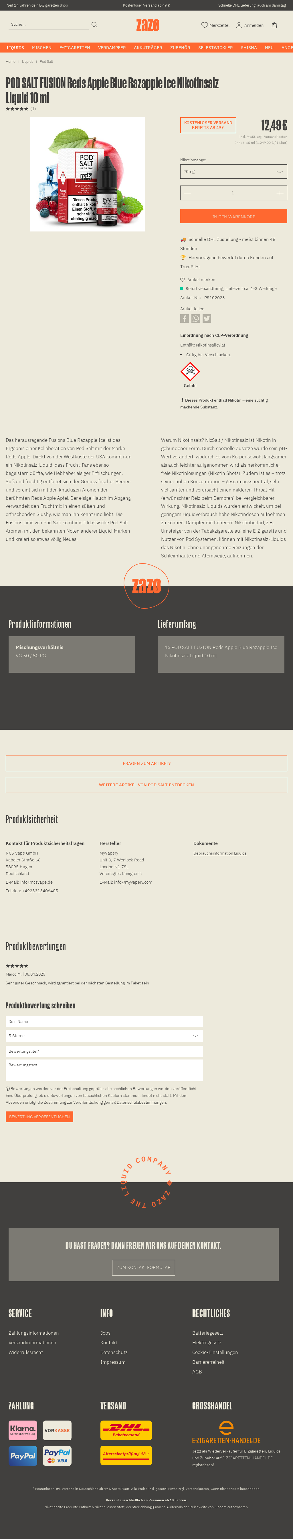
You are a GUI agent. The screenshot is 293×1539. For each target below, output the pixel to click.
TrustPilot (190, 266)
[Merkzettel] (215, 24)
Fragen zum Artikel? (147, 763)
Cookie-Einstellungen (215, 1352)
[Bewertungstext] (104, 1070)
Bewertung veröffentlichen (39, 1116)
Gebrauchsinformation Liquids (220, 853)
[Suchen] (94, 25)
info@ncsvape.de (36, 882)
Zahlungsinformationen (34, 1333)
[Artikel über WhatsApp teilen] (195, 318)
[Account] (249, 24)
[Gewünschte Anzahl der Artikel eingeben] (232, 193)
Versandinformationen (32, 1342)
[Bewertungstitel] (104, 1051)
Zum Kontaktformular (144, 1267)
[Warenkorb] (275, 24)
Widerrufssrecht (26, 1352)
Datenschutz (114, 1352)
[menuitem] (49, 27)
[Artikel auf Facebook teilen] (184, 318)
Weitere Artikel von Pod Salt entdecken (146, 784)
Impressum (113, 1362)
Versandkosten (197, 1488)
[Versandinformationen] (126, 1443)
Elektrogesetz (206, 1342)
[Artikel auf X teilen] (207, 318)
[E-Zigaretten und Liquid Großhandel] (238, 1444)
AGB (197, 1372)
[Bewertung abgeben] (104, 1036)
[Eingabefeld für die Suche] (49, 24)
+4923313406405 (40, 890)
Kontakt (108, 1342)
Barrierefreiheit (208, 1362)
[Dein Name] (104, 1021)
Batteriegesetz (207, 1333)
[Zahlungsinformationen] (40, 1443)
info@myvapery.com (133, 882)
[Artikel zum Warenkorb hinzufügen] (233, 216)
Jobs (105, 1333)
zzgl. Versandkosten (272, 136)
